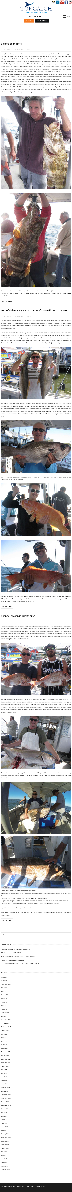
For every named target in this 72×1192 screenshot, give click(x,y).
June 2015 (4, 1037)
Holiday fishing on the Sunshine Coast (12, 960)
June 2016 (4, 1016)
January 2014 (5, 1091)
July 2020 (4, 988)
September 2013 (6, 1105)
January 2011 (5, 1134)
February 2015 (5, 1052)
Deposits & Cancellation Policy (36, 1186)
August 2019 (5, 995)
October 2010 (5, 1141)
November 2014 (6, 1062)
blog (29, 49)
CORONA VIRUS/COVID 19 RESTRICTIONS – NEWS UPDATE (20, 963)
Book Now (29, 21)
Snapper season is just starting (18, 616)
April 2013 (4, 1123)
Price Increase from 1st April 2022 (11, 953)
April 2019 (4, 1002)
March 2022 (4, 980)
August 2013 (5, 1109)
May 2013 (4, 1119)
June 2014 (4, 1073)
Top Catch (8, 49)
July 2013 (4, 1112)
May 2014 (4, 1077)
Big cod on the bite (11, 43)
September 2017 (6, 1013)
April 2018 (4, 1009)
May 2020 (4, 991)
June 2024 (4, 977)
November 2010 (6, 1137)
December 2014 (6, 1059)
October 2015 (5, 1023)
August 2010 (5, 1148)
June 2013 (4, 1116)
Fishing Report (42, 21)
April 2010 (4, 1162)
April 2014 (4, 1080)
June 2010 (4, 1155)
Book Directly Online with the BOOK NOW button (15, 949)
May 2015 (4, 1041)
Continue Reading (7, 301)
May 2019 (4, 998)
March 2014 (4, 1084)
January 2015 (5, 1055)
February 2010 (5, 1169)
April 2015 (4, 1045)
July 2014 (4, 1070)
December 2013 (6, 1094)
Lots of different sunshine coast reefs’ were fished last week (34, 310)
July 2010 (4, 1152)
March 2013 (4, 1127)
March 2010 (4, 1166)
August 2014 (5, 1066)
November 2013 (6, 1098)
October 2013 (5, 1102)
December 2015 (6, 1020)
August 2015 (5, 1030)
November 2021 (6, 984)
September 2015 (6, 1027)
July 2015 (4, 1034)
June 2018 (4, 1005)
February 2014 (5, 1087)
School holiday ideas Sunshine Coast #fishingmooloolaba (18, 956)
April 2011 (4, 1130)
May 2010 (4, 1159)
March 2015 (4, 1048)
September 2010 (6, 1144)
